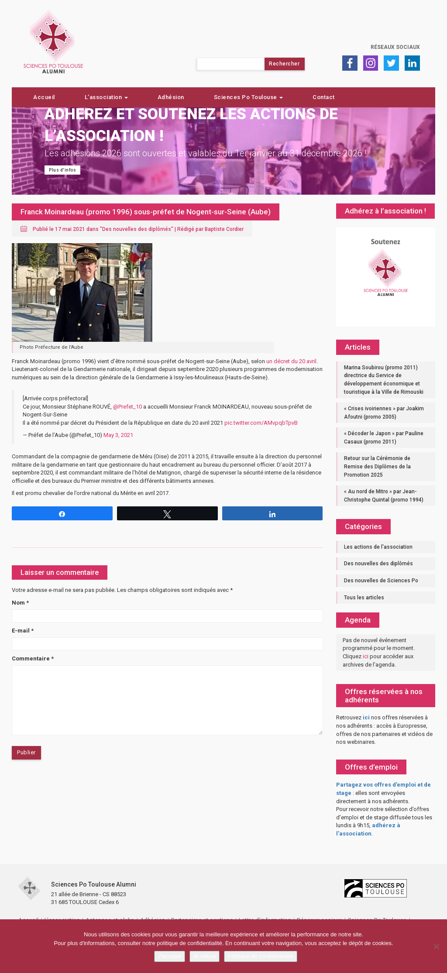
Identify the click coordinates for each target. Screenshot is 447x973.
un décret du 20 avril (291, 361)
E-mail (23, 630)
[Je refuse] (436, 946)
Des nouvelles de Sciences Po (381, 581)
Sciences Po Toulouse (248, 97)
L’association (106, 97)
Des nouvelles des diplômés (136, 229)
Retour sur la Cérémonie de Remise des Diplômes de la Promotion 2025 (377, 466)
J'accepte (170, 956)
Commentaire (33, 658)
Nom (20, 602)
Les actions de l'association (378, 547)
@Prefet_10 (127, 406)
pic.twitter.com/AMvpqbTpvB (261, 422)
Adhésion (171, 97)
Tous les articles (364, 598)
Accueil (44, 97)
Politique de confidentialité (260, 956)
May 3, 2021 (118, 435)
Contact (324, 97)
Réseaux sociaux (395, 47)
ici (365, 656)
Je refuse (204, 956)
